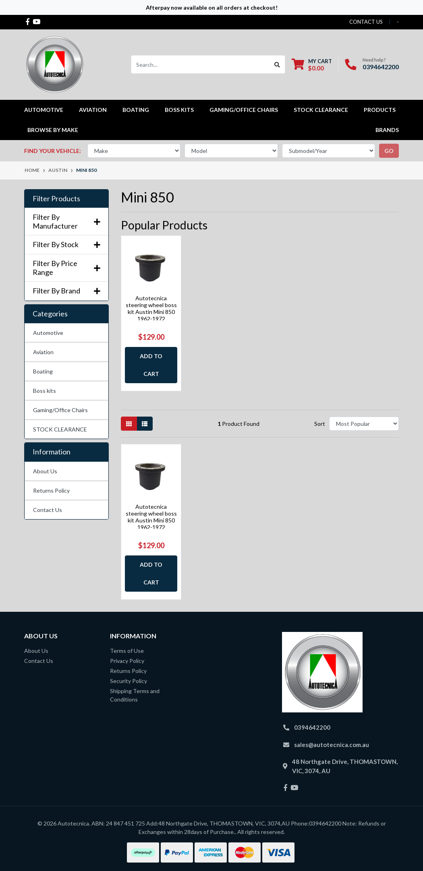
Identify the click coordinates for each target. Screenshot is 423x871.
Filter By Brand (66, 291)
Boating (43, 371)
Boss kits (179, 109)
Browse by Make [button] (52, 129)
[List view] (145, 424)
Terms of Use (127, 650)
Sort (319, 423)
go (389, 150)
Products (380, 109)
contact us (366, 22)
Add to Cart (151, 365)
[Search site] (277, 64)
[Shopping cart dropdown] (311, 64)
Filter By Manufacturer (66, 221)
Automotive (48, 332)
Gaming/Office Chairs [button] (243, 109)
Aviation (43, 352)
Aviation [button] (93, 109)
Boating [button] (135, 109)
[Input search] (200, 64)
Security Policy (128, 680)
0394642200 (381, 66)
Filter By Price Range (66, 268)
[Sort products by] (364, 424)
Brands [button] (387, 129)
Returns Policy (51, 490)
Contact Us (47, 509)
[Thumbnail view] (129, 424)
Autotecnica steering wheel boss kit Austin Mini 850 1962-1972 (151, 308)
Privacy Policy (127, 660)
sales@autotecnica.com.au (331, 744)
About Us (45, 471)
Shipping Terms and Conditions (135, 695)
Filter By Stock (66, 244)
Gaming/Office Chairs (60, 410)
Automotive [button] (43, 109)
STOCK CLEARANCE (321, 109)
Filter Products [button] (56, 198)
